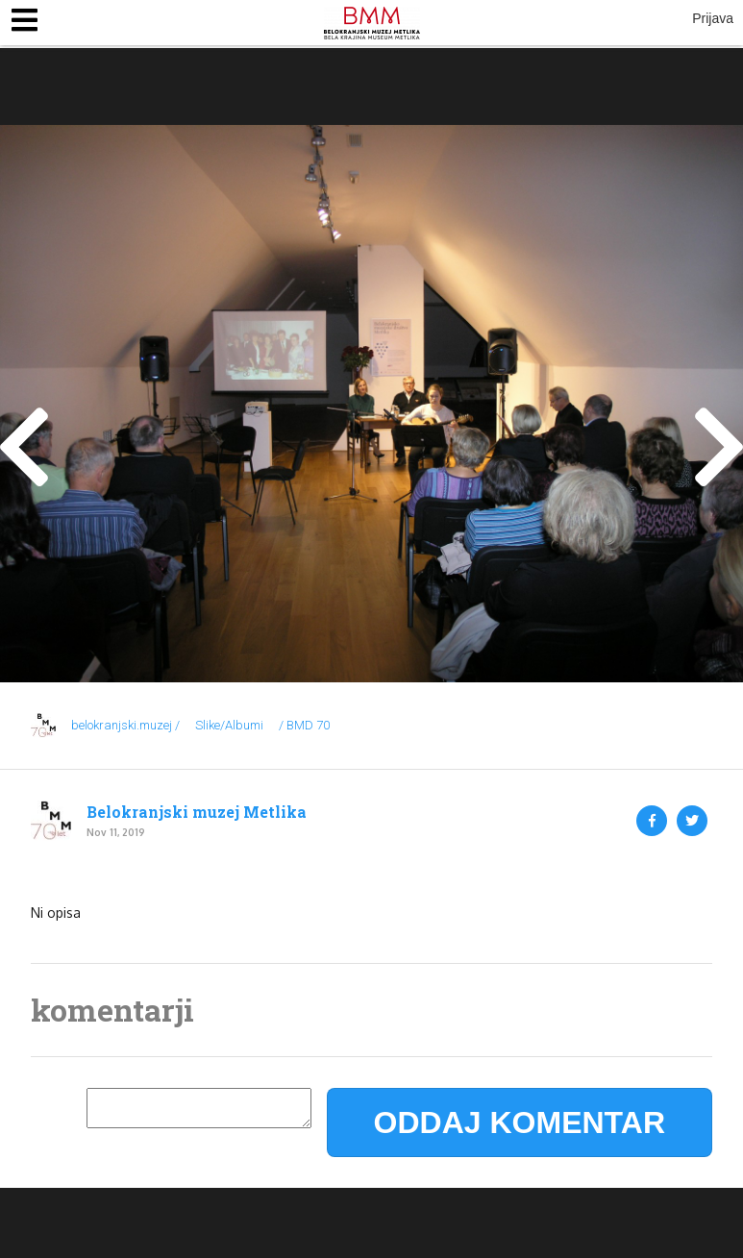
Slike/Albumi (229, 725)
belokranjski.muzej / (125, 725)
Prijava (712, 18)
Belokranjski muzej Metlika (197, 812)
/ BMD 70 (304, 725)
